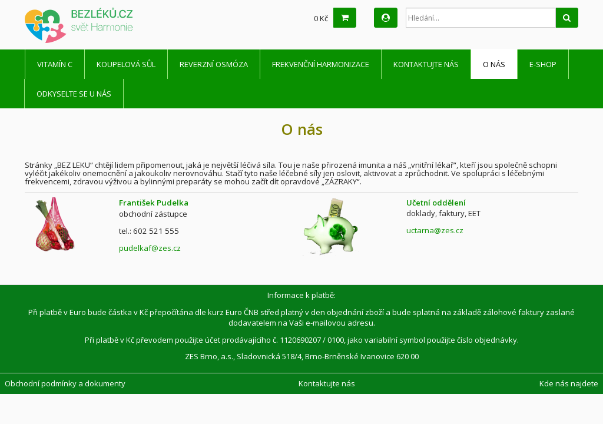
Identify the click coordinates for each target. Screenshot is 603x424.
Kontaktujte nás (426, 64)
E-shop (542, 64)
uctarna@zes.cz (434, 230)
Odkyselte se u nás (74, 93)
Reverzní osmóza (214, 64)
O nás (494, 64)
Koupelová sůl (126, 64)
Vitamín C (54, 64)
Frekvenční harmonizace (320, 64)
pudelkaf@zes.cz (150, 248)
